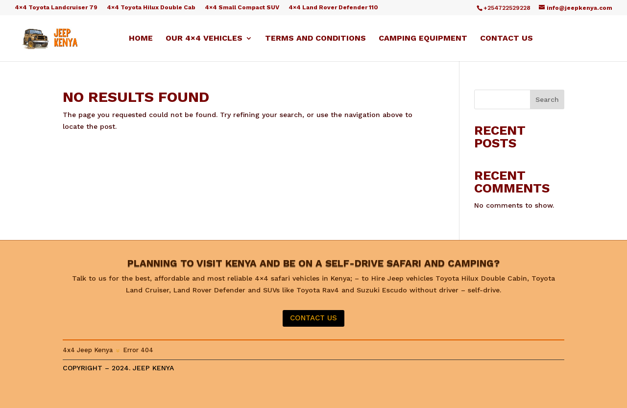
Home (141, 39)
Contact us (506, 39)
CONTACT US (313, 317)
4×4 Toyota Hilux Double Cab (151, 7)
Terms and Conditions (315, 39)
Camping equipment (423, 39)
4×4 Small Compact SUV (242, 7)
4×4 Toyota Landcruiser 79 (56, 7)
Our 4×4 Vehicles (204, 39)
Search (547, 99)
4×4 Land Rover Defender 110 (333, 7)
